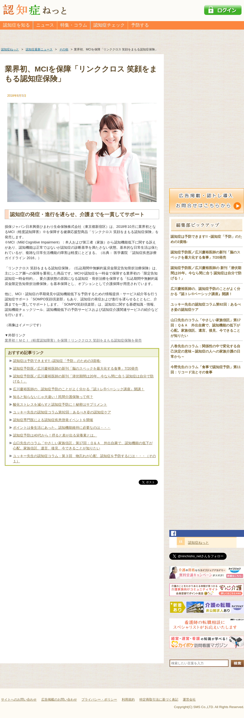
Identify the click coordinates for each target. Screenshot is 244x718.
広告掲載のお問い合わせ (59, 699)
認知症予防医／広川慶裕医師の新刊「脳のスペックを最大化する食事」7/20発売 (75, 368)
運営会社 (189, 699)
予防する (140, 25)
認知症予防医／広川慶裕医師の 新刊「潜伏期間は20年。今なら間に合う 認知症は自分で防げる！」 (206, 273)
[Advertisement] (82, 537)
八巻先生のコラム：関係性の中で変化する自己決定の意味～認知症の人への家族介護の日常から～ (205, 351)
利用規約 (128, 699)
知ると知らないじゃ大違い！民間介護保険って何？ (53, 397)
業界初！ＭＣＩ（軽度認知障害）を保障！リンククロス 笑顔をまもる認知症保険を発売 (73, 340)
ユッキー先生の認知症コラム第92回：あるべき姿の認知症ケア (62, 412)
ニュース (45, 25)
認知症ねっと (198, 543)
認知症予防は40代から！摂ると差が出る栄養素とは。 (55, 435)
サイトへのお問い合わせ (19, 699)
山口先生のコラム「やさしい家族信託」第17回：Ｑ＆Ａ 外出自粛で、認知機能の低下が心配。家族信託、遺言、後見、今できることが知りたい (83, 445)
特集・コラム (73, 25)
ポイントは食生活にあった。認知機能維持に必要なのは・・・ (62, 428)
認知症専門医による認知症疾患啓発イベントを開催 (53, 420)
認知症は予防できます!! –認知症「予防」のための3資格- (57, 361)
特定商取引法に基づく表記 (158, 699)
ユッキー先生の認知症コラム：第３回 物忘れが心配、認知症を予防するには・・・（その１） (84, 458)
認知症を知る (16, 25)
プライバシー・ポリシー (99, 699)
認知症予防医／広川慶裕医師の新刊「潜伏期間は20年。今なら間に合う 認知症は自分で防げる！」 (83, 378)
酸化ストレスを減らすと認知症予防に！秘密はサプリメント (60, 404)
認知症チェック (109, 25)
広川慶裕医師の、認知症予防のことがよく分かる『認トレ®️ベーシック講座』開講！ (78, 389)
